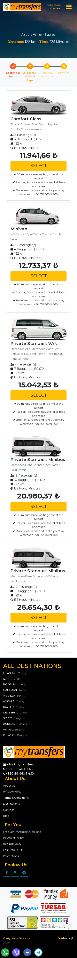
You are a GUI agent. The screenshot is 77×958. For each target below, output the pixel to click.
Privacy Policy (12, 791)
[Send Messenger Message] (27, 952)
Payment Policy (13, 837)
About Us (9, 785)
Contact (8, 809)
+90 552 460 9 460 (20, 769)
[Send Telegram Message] (38, 952)
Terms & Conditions (16, 797)
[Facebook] (6, 873)
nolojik (66, 938)
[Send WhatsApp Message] (5, 952)
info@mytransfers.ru (22, 764)
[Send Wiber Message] (16, 952)
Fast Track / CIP (13, 849)
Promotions (11, 856)
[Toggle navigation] (69, 6)
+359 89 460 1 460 (20, 773)
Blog (6, 815)
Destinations (11, 803)
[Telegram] (24, 873)
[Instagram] (15, 873)
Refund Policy (12, 843)
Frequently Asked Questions (22, 831)
